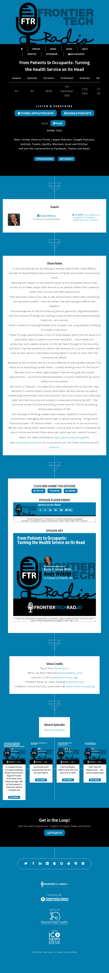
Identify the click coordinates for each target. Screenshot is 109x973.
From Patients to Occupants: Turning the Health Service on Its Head (86, 217)
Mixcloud (58, 144)
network (54, 447)
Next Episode (66, 159)
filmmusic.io (61, 668)
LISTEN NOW (14, 797)
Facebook (60, 148)
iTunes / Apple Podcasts (57, 139)
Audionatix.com (75, 681)
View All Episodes (54, 729)
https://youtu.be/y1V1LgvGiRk (71, 437)
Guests (69, 49)
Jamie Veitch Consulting (80, 686)
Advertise (31, 54)
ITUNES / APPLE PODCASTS (36, 113)
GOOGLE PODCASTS (77, 113)
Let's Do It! (54, 833)
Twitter (72, 148)
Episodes (36, 49)
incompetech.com (70, 672)
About (85, 49)
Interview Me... (52, 54)
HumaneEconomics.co (28, 442)
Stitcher (82, 144)
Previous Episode (44, 159)
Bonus (53, 49)
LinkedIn (70, 490)
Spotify (46, 144)
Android (25, 144)
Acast (68, 144)
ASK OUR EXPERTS (76, 54)
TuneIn (36, 144)
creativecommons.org (64, 677)
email (86, 148)
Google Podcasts (83, 139)
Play (57, 123)
